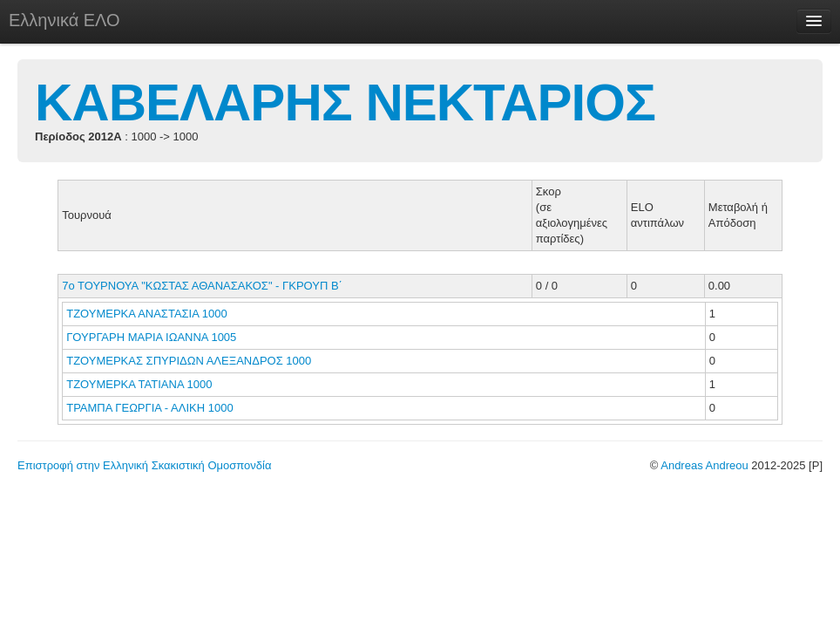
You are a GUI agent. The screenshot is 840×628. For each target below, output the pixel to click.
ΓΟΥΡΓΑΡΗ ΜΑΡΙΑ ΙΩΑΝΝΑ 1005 (151, 337)
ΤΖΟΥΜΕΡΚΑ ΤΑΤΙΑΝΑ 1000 (139, 384)
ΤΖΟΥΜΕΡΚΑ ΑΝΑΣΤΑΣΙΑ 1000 (146, 313)
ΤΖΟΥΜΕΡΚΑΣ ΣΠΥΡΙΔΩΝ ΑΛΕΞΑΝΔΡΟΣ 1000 (188, 360)
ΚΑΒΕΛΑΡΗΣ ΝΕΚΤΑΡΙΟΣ (345, 102)
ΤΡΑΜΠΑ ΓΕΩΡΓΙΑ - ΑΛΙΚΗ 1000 (149, 407)
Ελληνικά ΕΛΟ (64, 20)
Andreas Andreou (704, 465)
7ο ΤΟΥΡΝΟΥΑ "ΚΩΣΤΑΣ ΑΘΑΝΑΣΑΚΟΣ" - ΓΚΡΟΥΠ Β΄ (202, 285)
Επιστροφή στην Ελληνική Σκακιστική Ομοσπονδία (144, 465)
